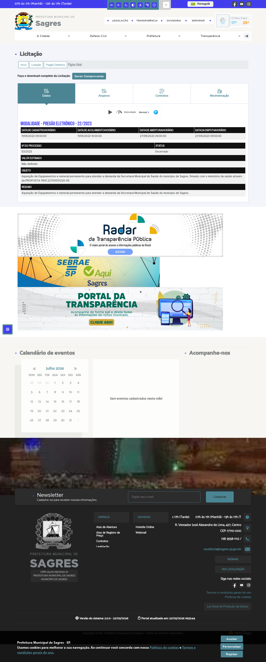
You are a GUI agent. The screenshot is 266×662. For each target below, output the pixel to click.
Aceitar (231, 639)
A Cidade (28, 36)
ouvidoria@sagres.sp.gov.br (222, 549)
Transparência (96, 36)
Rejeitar (232, 654)
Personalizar (232, 646)
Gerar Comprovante (89, 76)
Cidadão (206, 36)
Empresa (186, 36)
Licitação (36, 65)
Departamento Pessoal (157, 36)
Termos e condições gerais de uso (228, 592)
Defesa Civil (50, 36)
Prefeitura (72, 36)
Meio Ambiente (124, 36)
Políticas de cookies (238, 597)
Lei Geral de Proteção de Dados (227, 606)
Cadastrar (219, 497)
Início (23, 65)
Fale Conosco (228, 36)
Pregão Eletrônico (55, 65)
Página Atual (75, 65)
